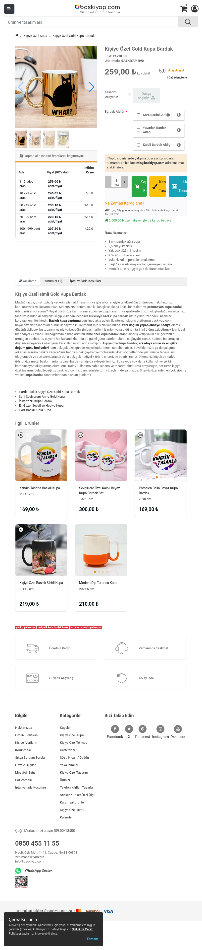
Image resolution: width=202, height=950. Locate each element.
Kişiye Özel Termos (73, 742)
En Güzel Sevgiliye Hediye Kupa (41, 405)
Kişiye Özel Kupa (35, 36)
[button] (194, 9)
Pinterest (142, 732)
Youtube (178, 732)
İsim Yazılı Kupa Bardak (35, 401)
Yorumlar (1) (53, 281)
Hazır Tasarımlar (179, 186)
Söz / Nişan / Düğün (74, 757)
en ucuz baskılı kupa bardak (86, 627)
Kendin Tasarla (159, 186)
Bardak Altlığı (114, 111)
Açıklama (27, 281)
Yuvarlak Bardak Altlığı (154, 130)
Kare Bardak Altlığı (156, 115)
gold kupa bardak (25, 627)
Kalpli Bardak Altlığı (157, 144)
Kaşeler (65, 728)
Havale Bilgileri (25, 765)
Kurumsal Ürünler (72, 802)
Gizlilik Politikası (27, 735)
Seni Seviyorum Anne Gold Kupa (42, 396)
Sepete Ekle (141, 186)
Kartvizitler (67, 750)
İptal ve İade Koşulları (85, 281)
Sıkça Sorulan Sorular (30, 757)
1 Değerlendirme (176, 77)
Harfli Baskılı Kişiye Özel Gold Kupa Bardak (49, 392)
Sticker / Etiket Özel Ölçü (77, 795)
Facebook (115, 732)
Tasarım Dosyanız (111, 94)
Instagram (160, 732)
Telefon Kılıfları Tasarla (76, 787)
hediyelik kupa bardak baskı (53, 627)
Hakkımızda (23, 728)
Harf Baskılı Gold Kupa (35, 410)
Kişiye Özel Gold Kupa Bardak (73, 36)
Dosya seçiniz (146, 96)
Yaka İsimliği (69, 765)
